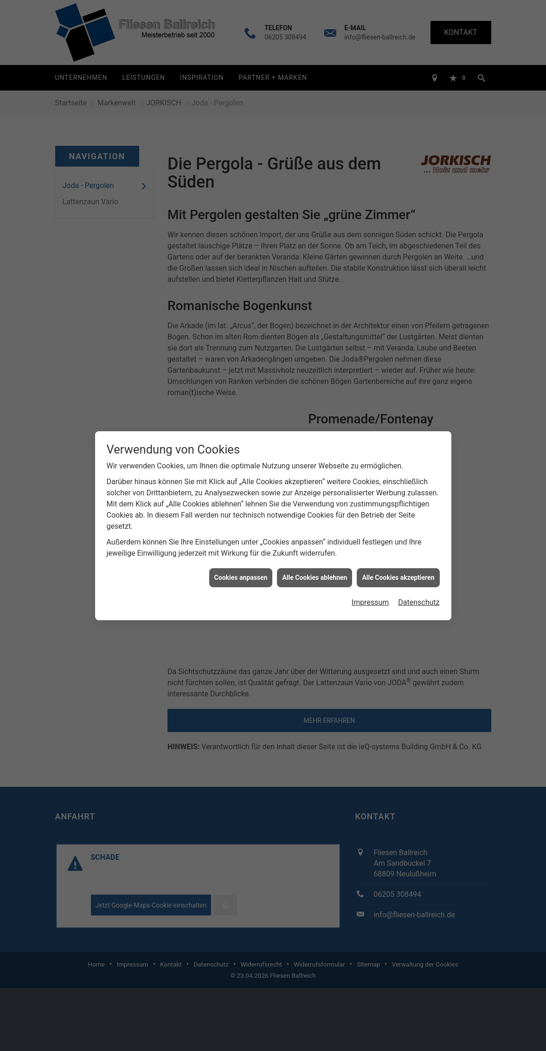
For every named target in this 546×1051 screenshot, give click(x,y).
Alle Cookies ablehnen (314, 567)
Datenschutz (418, 593)
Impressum (370, 593)
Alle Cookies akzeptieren (398, 567)
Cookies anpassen (241, 567)
